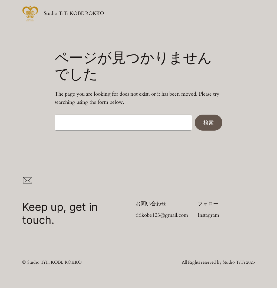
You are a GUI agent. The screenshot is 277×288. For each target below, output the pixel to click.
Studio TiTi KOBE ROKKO (74, 13)
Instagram (208, 215)
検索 (208, 122)
